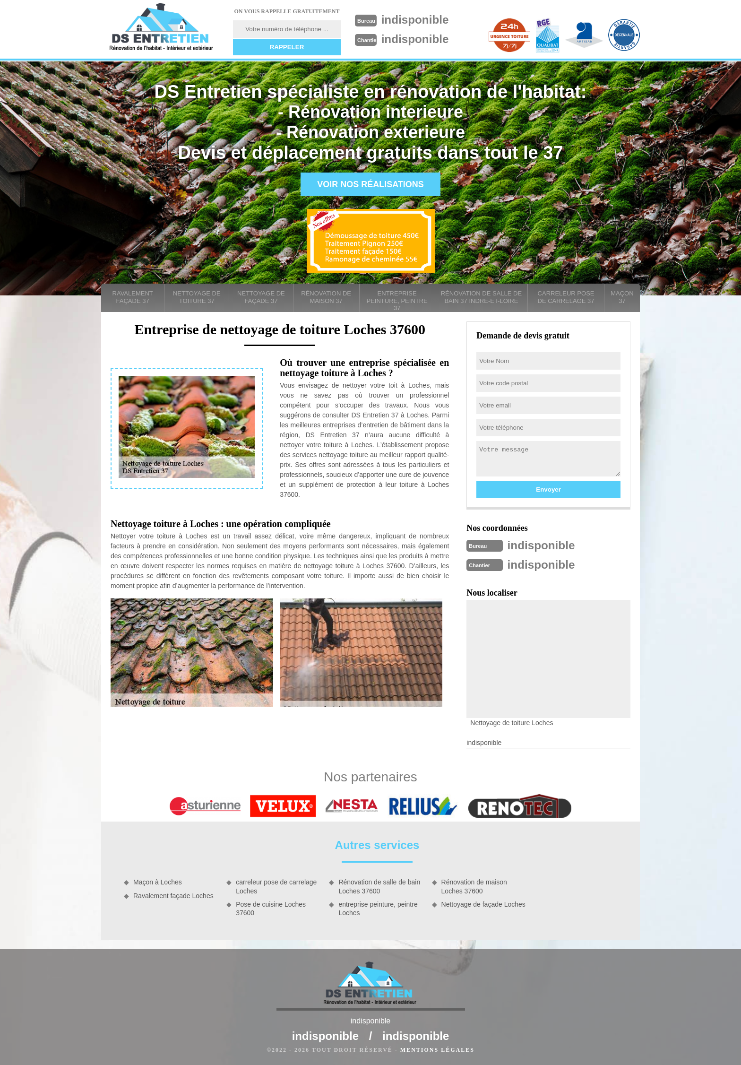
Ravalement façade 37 (132, 297)
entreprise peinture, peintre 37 (397, 301)
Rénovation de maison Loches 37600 (474, 885)
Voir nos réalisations (370, 184)
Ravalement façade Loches (173, 895)
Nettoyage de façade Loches (483, 903)
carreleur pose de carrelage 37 (566, 297)
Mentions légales (437, 1049)
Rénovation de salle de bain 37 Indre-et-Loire (481, 297)
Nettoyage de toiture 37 (197, 297)
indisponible (418, 19)
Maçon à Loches (157, 881)
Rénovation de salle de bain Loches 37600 (379, 885)
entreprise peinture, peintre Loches (377, 908)
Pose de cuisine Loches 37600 (271, 908)
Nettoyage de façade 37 (261, 297)
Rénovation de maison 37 (326, 297)
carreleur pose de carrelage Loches (276, 885)
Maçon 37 (622, 297)
